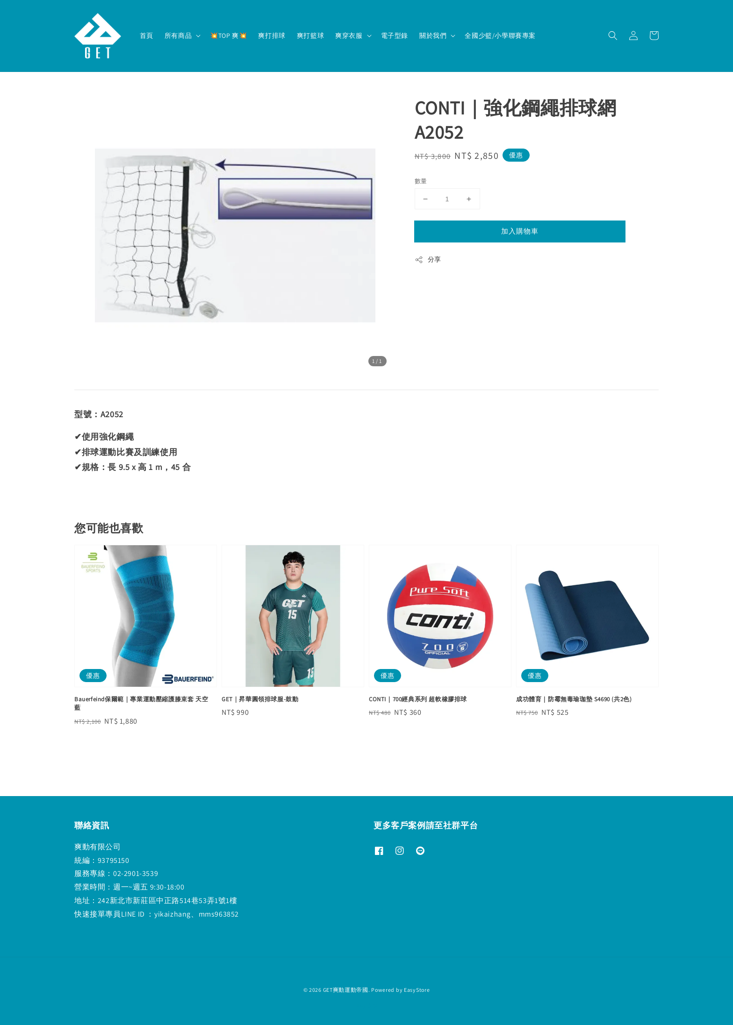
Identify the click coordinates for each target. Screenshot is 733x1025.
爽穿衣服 (348, 35)
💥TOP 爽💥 (228, 35)
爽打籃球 (310, 35)
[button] (613, 35)
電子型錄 (394, 35)
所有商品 (178, 35)
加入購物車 (520, 231)
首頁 (146, 35)
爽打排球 (271, 35)
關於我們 (432, 35)
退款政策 (367, 1006)
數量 (421, 181)
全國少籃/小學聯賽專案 (500, 35)
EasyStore (417, 989)
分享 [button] (428, 259)
